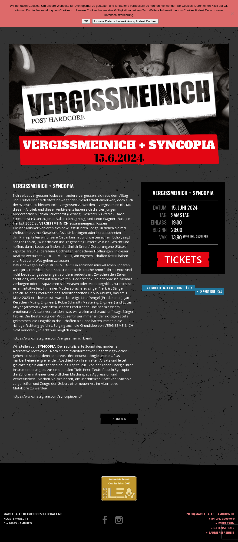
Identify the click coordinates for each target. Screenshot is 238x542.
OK (86, 21)
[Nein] (232, 13)
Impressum (226, 523)
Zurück (119, 418)
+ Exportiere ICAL (209, 291)
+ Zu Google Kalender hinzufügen (168, 288)
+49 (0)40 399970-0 (221, 519)
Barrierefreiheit (221, 533)
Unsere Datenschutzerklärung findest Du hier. (125, 21)
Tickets (183, 259)
